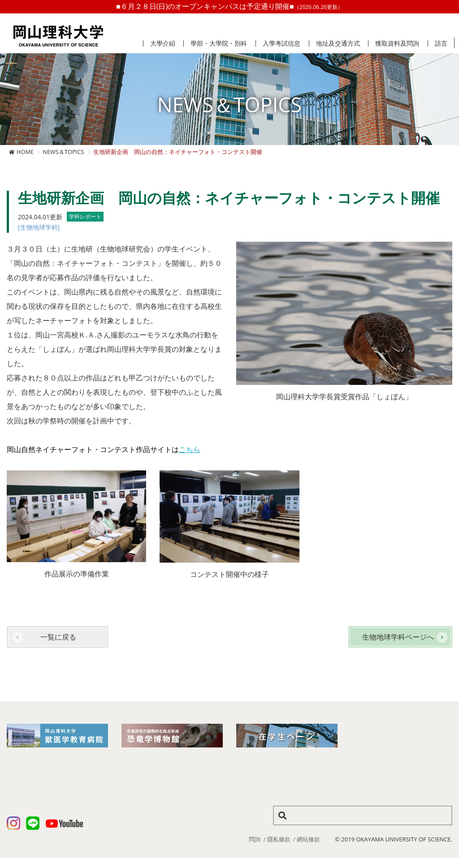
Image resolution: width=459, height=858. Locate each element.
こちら (189, 449)
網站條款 (308, 839)
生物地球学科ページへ (398, 637)
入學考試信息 (281, 43)
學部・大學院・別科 (219, 43)
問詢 (254, 839)
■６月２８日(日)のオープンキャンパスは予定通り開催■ (229, 6)
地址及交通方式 (338, 43)
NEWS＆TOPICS (63, 152)
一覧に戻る (58, 637)
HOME (25, 152)
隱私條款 (278, 839)
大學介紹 (162, 43)
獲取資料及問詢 (397, 43)
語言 (441, 43)
